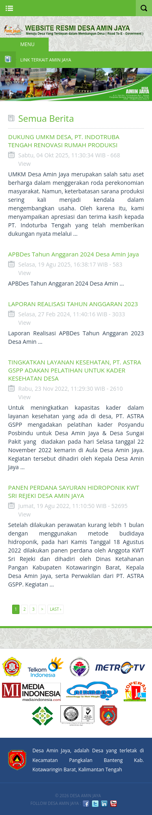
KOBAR (108, 715)
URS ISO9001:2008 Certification (77, 715)
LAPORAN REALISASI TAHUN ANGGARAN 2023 (73, 304)
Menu (27, 44)
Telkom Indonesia (46, 667)
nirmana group (92, 691)
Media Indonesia (31, 691)
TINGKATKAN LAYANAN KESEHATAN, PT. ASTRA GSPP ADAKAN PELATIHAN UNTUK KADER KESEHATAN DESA (74, 370)
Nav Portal (9, 8)
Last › (55, 609)
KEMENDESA (79, 667)
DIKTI (135, 691)
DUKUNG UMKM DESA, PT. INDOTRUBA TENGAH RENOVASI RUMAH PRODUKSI (64, 141)
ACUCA (12, 667)
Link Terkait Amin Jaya (45, 60)
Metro (120, 667)
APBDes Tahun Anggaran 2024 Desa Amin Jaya (73, 254)
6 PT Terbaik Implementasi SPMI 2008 (43, 715)
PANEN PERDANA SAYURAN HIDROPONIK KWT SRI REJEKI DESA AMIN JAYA (73, 491)
